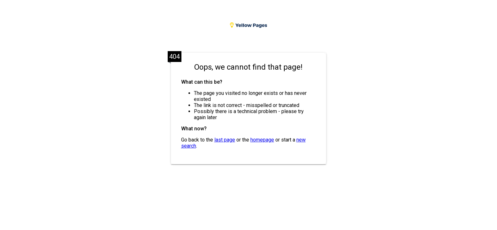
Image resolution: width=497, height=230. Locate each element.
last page (224, 140)
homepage (262, 140)
